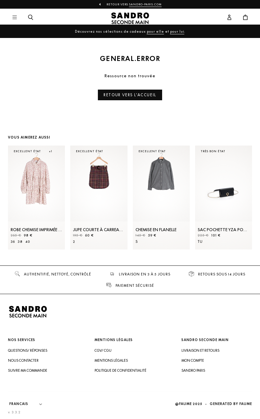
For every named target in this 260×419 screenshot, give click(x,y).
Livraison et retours (200, 350)
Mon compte (192, 360)
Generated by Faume (231, 404)
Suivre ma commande (27, 370)
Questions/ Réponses (27, 350)
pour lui (177, 31)
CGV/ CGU (103, 350)
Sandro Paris (193, 370)
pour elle (155, 31)
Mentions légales (111, 360)
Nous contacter (23, 360)
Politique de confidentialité (120, 370)
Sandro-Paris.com (145, 4)
